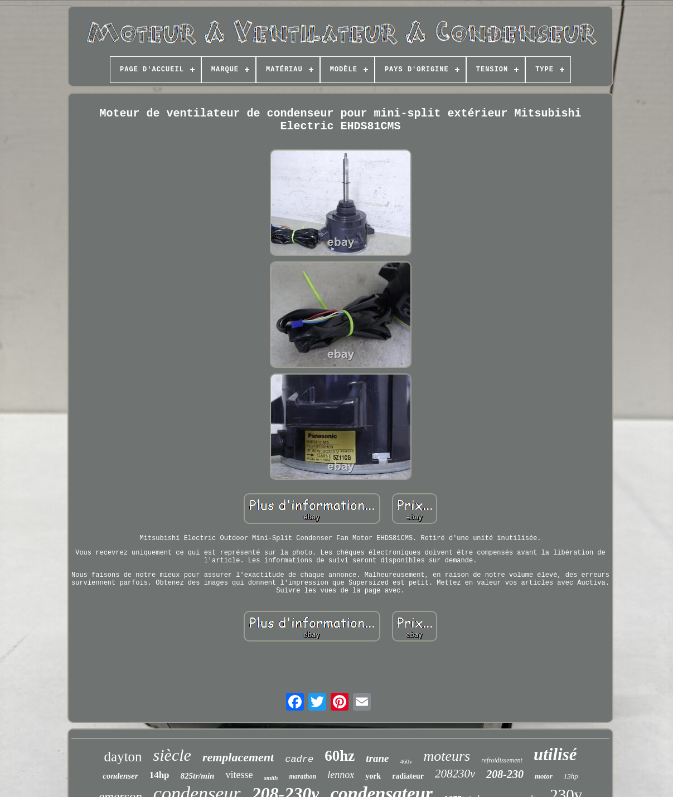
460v (406, 761)
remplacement (238, 757)
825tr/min (198, 775)
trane (377, 758)
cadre (299, 759)
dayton (123, 756)
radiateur (408, 776)
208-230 (505, 774)
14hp (159, 775)
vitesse (239, 774)
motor (544, 776)
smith (271, 777)
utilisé (555, 754)
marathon (302, 776)
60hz (340, 755)
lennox (340, 774)
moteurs (446, 756)
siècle (172, 755)
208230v (455, 773)
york (373, 776)
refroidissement (501, 760)
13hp (571, 776)
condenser (120, 775)
